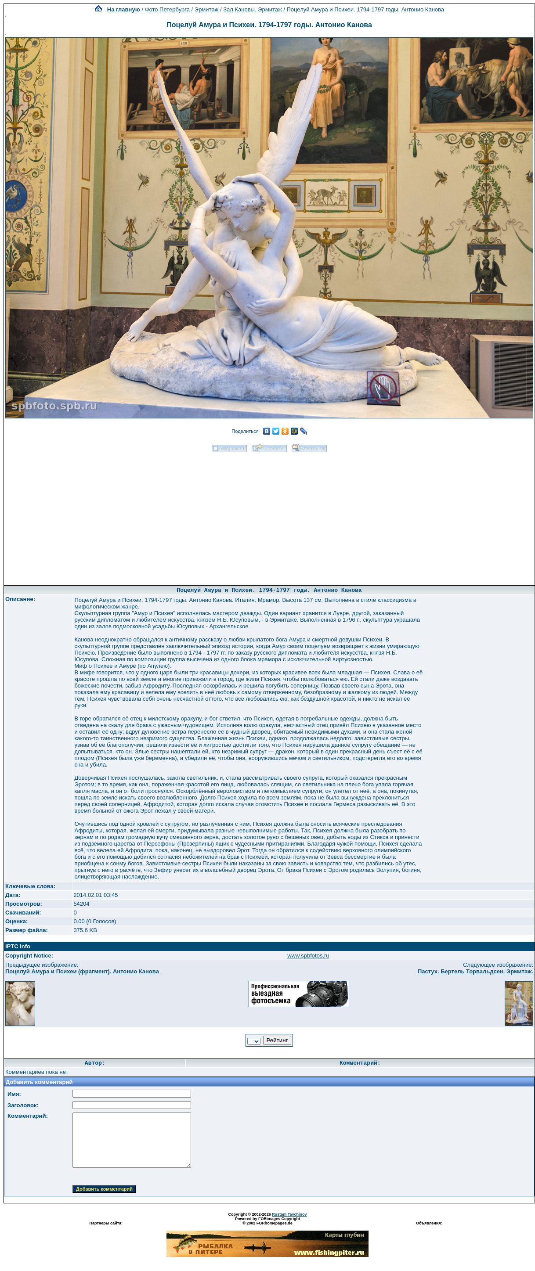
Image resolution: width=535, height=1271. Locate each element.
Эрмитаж (207, 9)
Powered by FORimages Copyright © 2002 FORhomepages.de (267, 1221)
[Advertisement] (269, 515)
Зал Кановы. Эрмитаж (252, 9)
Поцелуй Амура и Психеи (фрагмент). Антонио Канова (82, 971)
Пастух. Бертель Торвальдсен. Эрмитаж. (475, 971)
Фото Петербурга (167, 9)
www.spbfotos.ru (308, 955)
